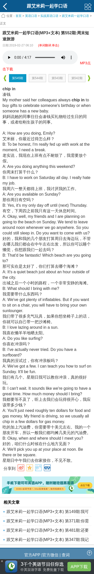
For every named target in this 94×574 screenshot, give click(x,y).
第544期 (37, 78)
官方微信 (50, 555)
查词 (66, 555)
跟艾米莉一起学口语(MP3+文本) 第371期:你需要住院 (48, 522)
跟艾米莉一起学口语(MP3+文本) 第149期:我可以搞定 (48, 512)
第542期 (76, 78)
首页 (19, 16)
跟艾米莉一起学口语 (75, 16)
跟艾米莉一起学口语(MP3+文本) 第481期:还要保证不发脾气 (48, 531)
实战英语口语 (49, 16)
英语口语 (31, 16)
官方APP (32, 555)
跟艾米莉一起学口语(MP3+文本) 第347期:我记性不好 (48, 540)
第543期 (57, 78)
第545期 (17, 78)
